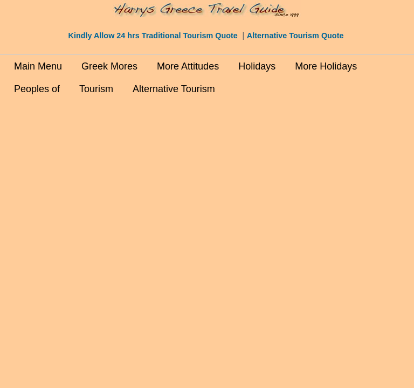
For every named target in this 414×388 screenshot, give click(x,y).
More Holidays (326, 66)
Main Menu (38, 66)
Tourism (96, 89)
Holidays (256, 66)
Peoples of (37, 89)
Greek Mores (109, 66)
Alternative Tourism (174, 89)
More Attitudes (188, 66)
